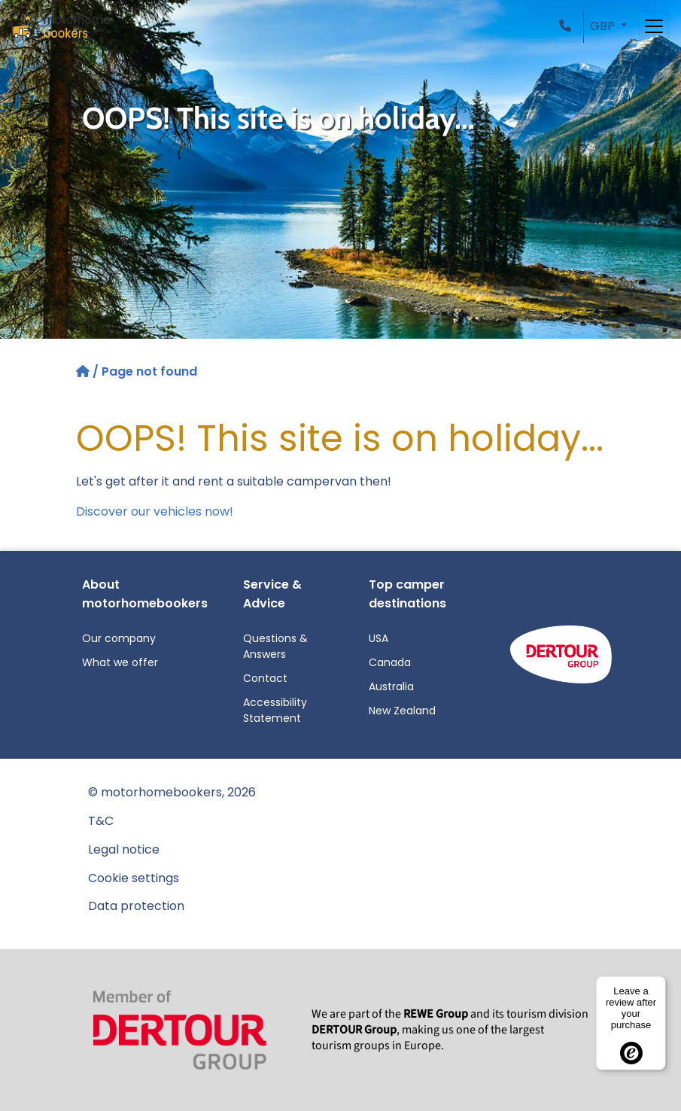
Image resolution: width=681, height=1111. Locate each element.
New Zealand (402, 710)
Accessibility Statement (275, 710)
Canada (390, 662)
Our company (119, 638)
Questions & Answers (275, 646)
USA (378, 638)
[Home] (84, 371)
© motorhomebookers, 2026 (172, 792)
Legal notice (124, 849)
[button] (568, 26)
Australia (391, 686)
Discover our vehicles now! (154, 511)
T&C (101, 820)
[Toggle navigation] (654, 26)
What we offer (120, 662)
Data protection (136, 906)
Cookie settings (133, 878)
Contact (265, 678)
